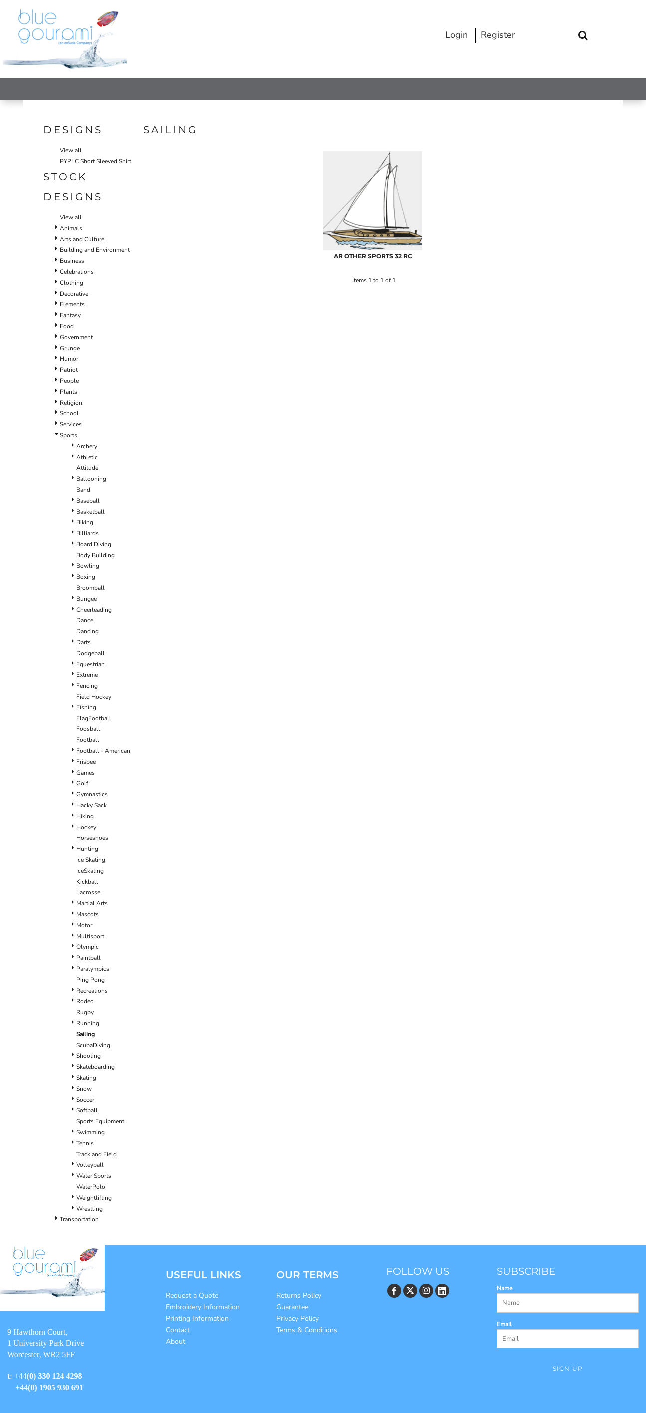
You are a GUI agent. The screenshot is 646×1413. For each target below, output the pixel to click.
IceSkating (90, 871)
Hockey (86, 827)
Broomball (90, 588)
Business (72, 261)
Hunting (87, 849)
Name (504, 1288)
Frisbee (86, 762)
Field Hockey (93, 697)
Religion (71, 403)
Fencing (87, 686)
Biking (84, 522)
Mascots (87, 914)
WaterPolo (90, 1187)
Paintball (88, 958)
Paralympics (92, 969)
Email (504, 1324)
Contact (178, 1330)
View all (71, 150)
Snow (84, 1089)
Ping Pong (90, 980)
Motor (84, 925)
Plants (68, 392)
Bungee (86, 599)
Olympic (87, 947)
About (175, 1341)
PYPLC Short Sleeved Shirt (95, 161)
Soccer (85, 1100)
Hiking (85, 816)
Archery (86, 446)
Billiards (87, 533)
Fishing (86, 707)
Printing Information (197, 1318)
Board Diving (93, 544)
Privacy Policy (297, 1318)
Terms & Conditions (306, 1330)
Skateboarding (95, 1067)
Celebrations (77, 272)
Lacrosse (88, 892)
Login (456, 35)
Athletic (87, 457)
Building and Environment (95, 250)
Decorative (74, 294)
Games (85, 773)
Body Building (95, 555)
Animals (71, 228)
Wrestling (89, 1209)
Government (76, 337)
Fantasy (70, 315)
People (69, 381)
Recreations (92, 991)
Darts (83, 642)
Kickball (87, 882)
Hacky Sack (91, 805)
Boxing (85, 577)
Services (71, 424)
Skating (86, 1078)
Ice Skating (90, 860)
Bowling (87, 566)
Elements (72, 304)
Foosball (88, 729)
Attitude (87, 468)
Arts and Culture (82, 239)
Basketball (90, 512)
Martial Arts (92, 903)
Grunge (70, 348)
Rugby (85, 1012)
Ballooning (91, 479)
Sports (68, 435)
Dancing (87, 631)
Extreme (87, 675)
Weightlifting (94, 1198)
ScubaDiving (93, 1045)
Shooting (88, 1056)
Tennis (85, 1143)
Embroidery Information (203, 1307)
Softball (87, 1110)
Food (67, 326)
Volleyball (90, 1165)
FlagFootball (93, 718)
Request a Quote (192, 1295)
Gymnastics (92, 794)
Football (87, 740)
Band (83, 490)
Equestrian (90, 664)
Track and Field (96, 1154)
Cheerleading (94, 610)
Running (87, 1023)
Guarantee (292, 1307)
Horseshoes (92, 838)
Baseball (88, 501)
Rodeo (85, 1001)
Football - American (103, 751)
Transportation (79, 1219)
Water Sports (93, 1176)
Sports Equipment (100, 1121)
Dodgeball (90, 653)
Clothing (71, 283)
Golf (82, 783)
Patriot (69, 370)
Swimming (90, 1132)
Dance (84, 620)
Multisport (90, 936)
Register (498, 35)
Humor (69, 359)
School (69, 413)
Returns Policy (298, 1295)
